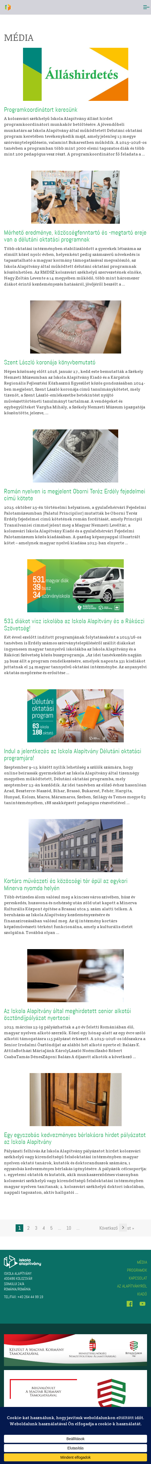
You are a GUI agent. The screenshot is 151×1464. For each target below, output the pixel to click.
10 (68, 1228)
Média (142, 1262)
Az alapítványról (132, 1286)
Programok (137, 1270)
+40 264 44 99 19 (30, 1296)
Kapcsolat (138, 1278)
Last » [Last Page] (128, 1228)
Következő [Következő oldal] (108, 1228)
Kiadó (142, 1294)
